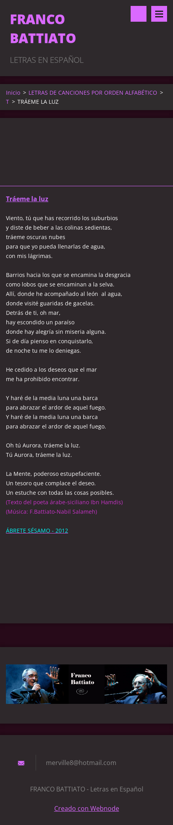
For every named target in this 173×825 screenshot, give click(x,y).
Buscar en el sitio (138, 14)
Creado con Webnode (86, 808)
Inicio (13, 92)
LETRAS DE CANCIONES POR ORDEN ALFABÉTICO (93, 92)
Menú (159, 14)
